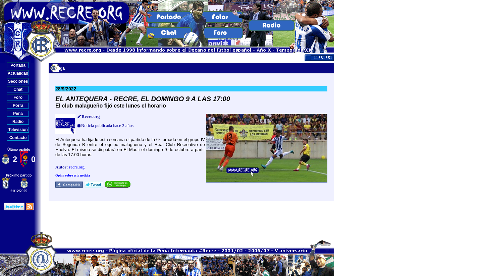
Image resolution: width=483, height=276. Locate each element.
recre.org (77, 166)
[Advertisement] (191, 216)
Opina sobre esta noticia (72, 175)
